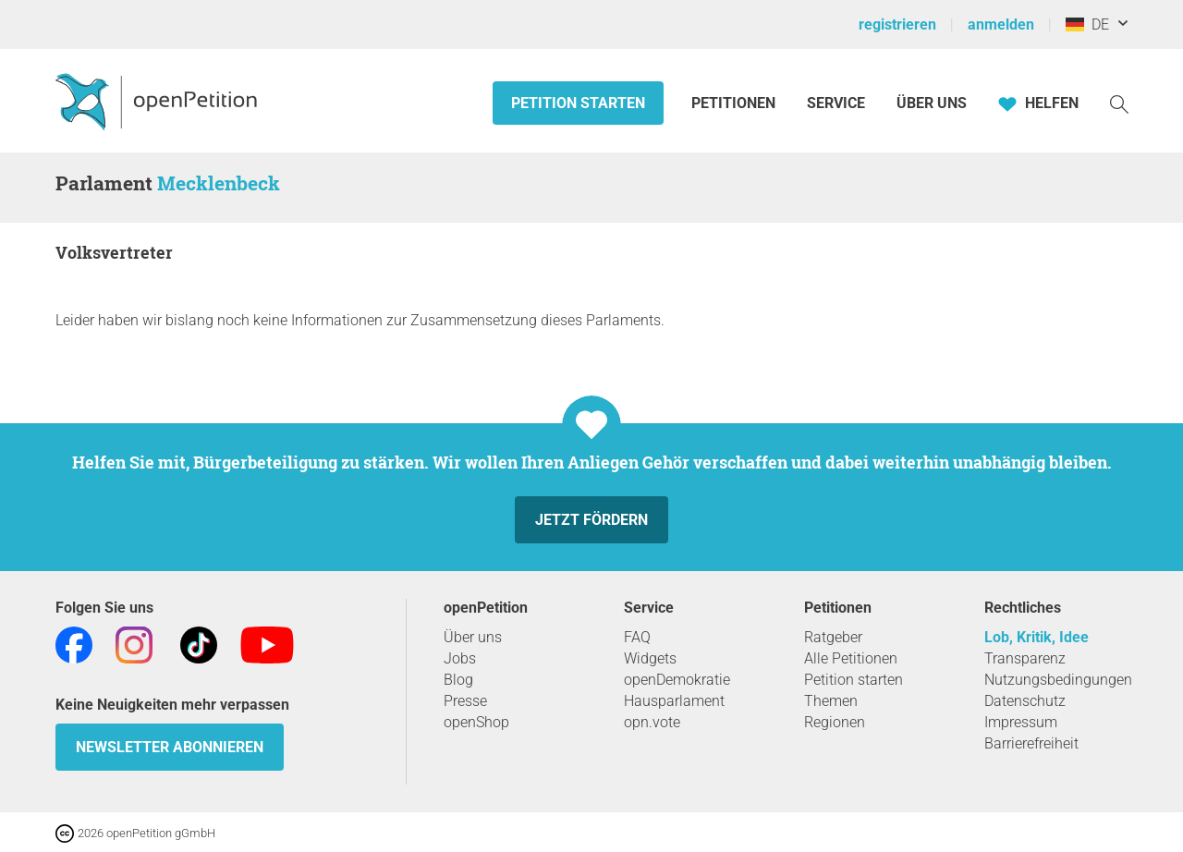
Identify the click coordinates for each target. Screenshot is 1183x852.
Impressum (1020, 722)
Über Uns (931, 103)
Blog (458, 679)
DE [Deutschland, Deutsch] (1087, 24)
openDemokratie (677, 679)
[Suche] (1119, 103)
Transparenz (1025, 658)
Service (836, 103)
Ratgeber (833, 637)
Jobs (460, 658)
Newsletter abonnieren (169, 747)
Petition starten (578, 103)
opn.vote (652, 722)
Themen (831, 701)
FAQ (637, 637)
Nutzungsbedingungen (1058, 679)
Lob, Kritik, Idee (1036, 637)
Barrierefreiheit (1031, 743)
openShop (476, 722)
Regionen (834, 722)
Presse (465, 701)
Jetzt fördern (591, 520)
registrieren (897, 24)
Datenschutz (1025, 701)
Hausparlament (674, 701)
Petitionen (735, 103)
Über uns (473, 637)
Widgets (650, 658)
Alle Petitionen (850, 658)
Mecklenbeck (218, 183)
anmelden (1001, 24)
